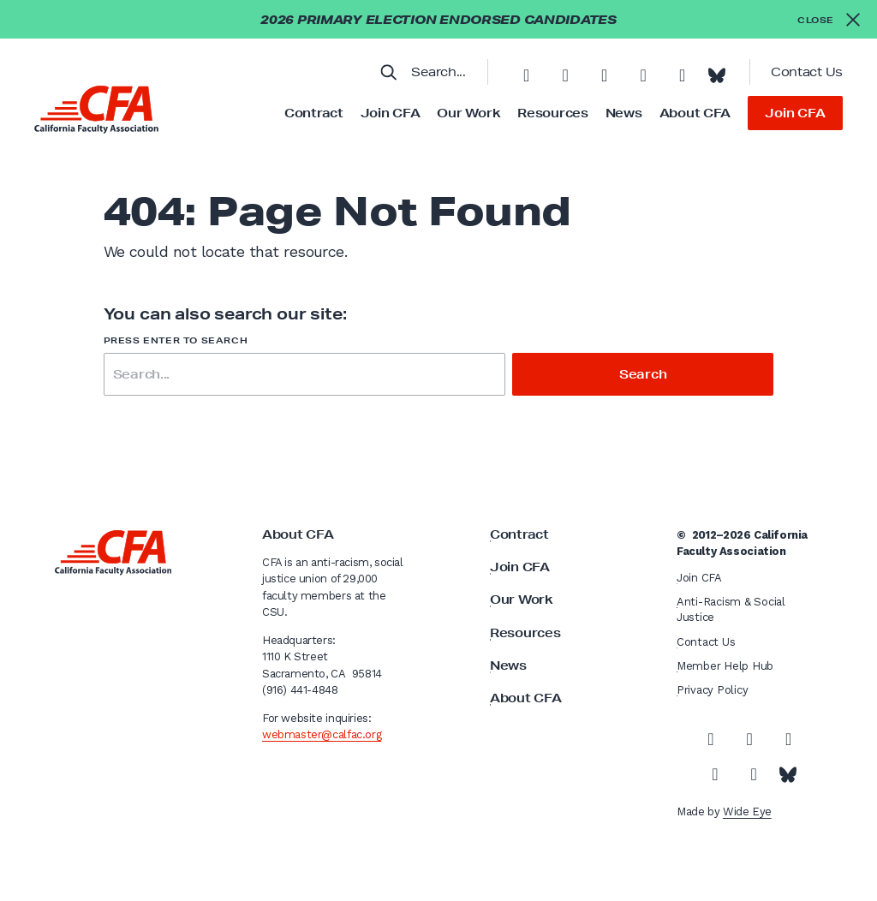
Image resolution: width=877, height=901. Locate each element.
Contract (313, 113)
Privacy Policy (712, 689)
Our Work (468, 113)
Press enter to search (176, 340)
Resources (552, 113)
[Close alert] (828, 19)
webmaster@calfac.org (321, 734)
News (624, 113)
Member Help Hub (725, 665)
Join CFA (391, 113)
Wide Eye (747, 811)
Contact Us (807, 72)
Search (643, 374)
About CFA (695, 113)
